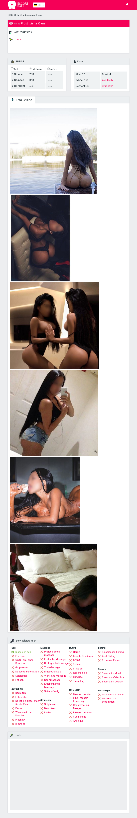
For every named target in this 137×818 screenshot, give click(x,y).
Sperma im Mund (111, 673)
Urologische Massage (56, 663)
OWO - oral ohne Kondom (24, 661)
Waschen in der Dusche (23, 714)
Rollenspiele (80, 672)
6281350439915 (23, 32)
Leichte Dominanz (83, 656)
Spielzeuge (21, 675)
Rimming (20, 723)
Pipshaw (20, 719)
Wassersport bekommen (109, 700)
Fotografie (21, 697)
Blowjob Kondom (82, 694)
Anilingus (78, 720)
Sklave (76, 664)
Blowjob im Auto (82, 712)
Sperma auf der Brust (113, 677)
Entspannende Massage (52, 685)
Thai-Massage (52, 667)
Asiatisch (107, 80)
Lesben (48, 712)
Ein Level (20, 656)
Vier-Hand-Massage (55, 675)
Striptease (50, 704)
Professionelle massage (52, 653)
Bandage (78, 676)
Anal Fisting (108, 656)
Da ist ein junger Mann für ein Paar (27, 702)
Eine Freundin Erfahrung (80, 699)
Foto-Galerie (21, 100)
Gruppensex (21, 667)
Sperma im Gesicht (112, 681)
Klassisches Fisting (113, 652)
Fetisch (19, 679)
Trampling (78, 681)
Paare (18, 708)
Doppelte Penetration (27, 671)
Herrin (76, 652)
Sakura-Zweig (51, 691)
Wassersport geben (112, 694)
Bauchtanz (50, 708)
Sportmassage (52, 679)
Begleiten (20, 692)
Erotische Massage (55, 659)
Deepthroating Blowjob (81, 707)
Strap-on (77, 668)
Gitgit (15, 39)
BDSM (76, 660)
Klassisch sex (23, 652)
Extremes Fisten (111, 660)
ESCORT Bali (14, 15)
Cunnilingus (79, 716)
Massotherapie (52, 671)
